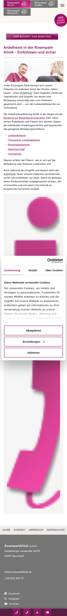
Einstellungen (34, 341)
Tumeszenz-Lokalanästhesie (24, 140)
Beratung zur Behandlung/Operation (24, 117)
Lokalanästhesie (17, 135)
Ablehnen (33, 352)
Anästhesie (26, 92)
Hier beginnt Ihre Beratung (32, 36)
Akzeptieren (33, 330)
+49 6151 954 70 (14, 578)
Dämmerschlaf (16, 149)
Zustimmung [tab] (12, 270)
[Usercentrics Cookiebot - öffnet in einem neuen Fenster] (48, 260)
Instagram (14, 598)
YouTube (14, 603)
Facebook (14, 593)
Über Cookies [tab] (54, 270)
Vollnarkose (15, 153)
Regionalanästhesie (19, 144)
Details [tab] (33, 270)
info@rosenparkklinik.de (18, 571)
